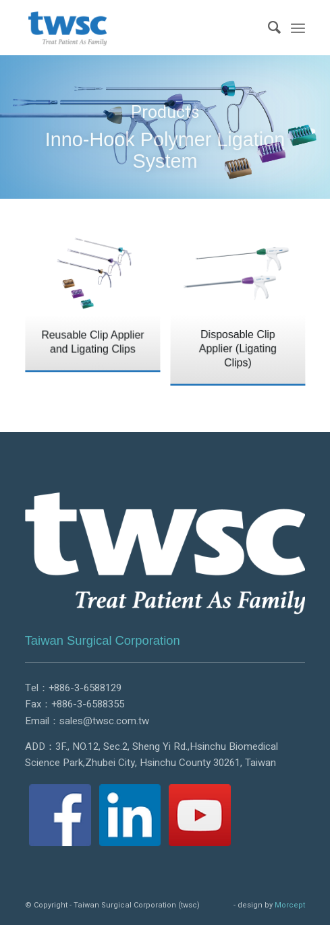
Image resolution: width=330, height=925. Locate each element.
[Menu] (298, 27)
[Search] (267, 28)
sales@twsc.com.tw (104, 720)
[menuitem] (267, 28)
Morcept (290, 905)
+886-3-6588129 (85, 687)
